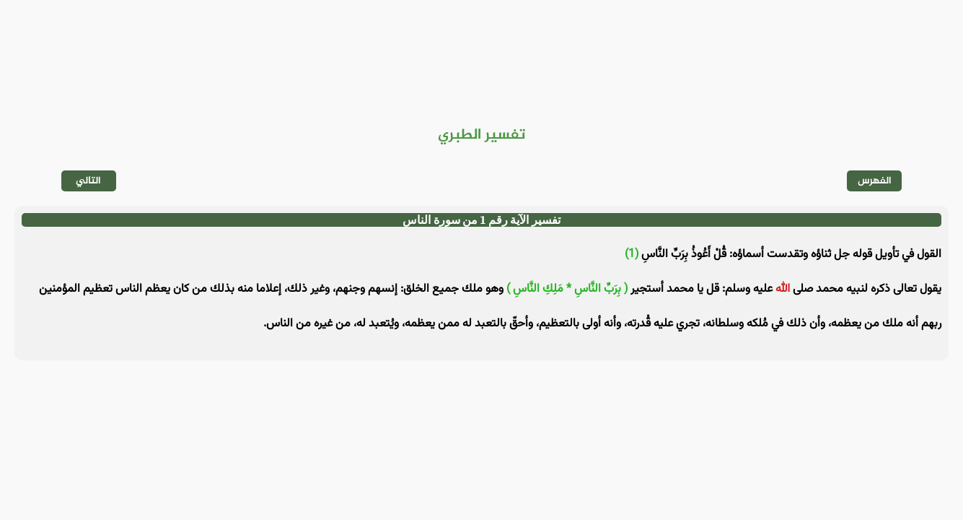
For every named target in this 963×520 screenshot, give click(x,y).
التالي (88, 181)
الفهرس (875, 181)
